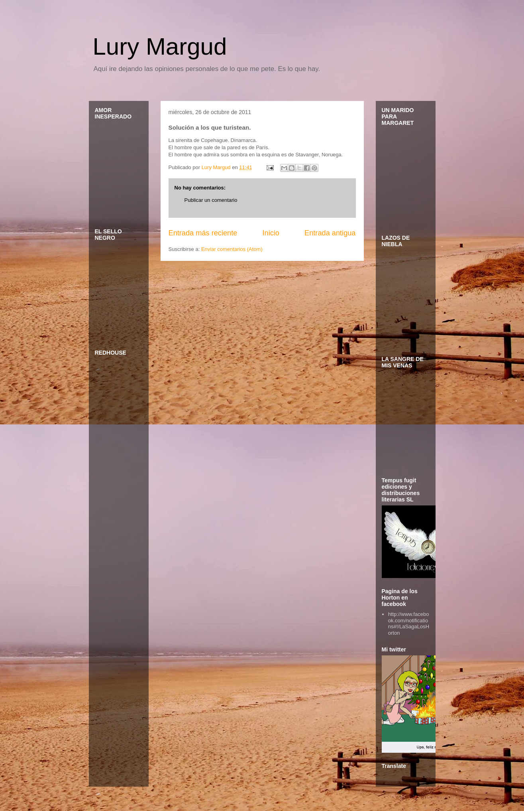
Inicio (270, 233)
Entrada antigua (329, 233)
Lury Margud (160, 46)
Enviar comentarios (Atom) (232, 249)
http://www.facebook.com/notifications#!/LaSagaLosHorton (408, 623)
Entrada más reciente (203, 233)
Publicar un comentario (210, 200)
